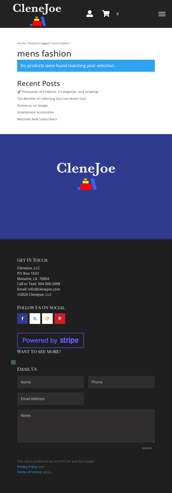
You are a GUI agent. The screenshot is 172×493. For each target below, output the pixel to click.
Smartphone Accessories (35, 112)
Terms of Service (29, 472)
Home (21, 43)
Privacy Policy (27, 466)
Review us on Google (32, 105)
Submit (147, 448)
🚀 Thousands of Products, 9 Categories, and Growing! (57, 92)
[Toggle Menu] (162, 14)
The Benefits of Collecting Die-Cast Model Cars (51, 98)
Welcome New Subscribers (37, 119)
